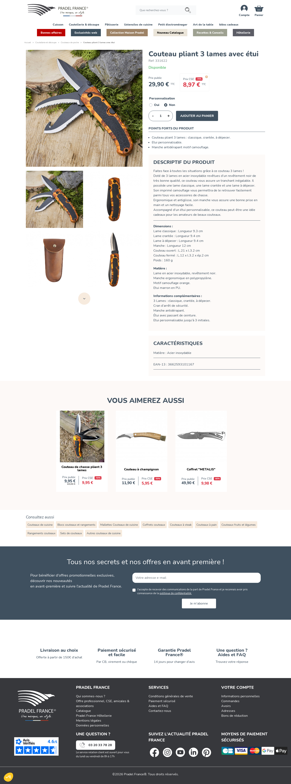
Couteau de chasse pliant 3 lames (81, 468)
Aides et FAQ (158, 706)
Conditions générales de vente (171, 696)
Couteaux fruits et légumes (238, 525)
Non (172, 105)
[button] (58, 24)
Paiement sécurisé (162, 701)
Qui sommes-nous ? (90, 696)
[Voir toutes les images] (84, 299)
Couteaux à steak (181, 525)
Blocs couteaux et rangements (76, 525)
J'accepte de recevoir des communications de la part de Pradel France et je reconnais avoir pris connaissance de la (192, 591)
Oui (156, 105)
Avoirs (226, 706)
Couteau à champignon (141, 469)
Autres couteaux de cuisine (103, 533)
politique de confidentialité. (176, 593)
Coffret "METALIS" (201, 469)
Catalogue (83, 711)
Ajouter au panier (197, 116)
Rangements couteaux (41, 533)
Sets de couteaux (71, 533)
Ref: (151, 61)
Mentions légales (88, 720)
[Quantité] (160, 116)
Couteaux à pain (206, 525)
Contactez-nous (160, 711)
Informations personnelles (240, 696)
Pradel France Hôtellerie (94, 716)
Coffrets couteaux (154, 525)
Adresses (228, 711)
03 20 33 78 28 (100, 745)
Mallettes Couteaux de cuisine (119, 525)
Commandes (230, 701)
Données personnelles (92, 725)
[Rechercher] (166, 10)
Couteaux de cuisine (40, 525)
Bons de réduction (234, 716)
